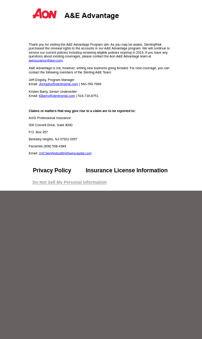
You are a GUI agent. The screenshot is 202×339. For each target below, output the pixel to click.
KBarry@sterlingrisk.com (57, 95)
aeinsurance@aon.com (46, 60)
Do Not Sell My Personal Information (69, 182)
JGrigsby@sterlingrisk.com (58, 84)
